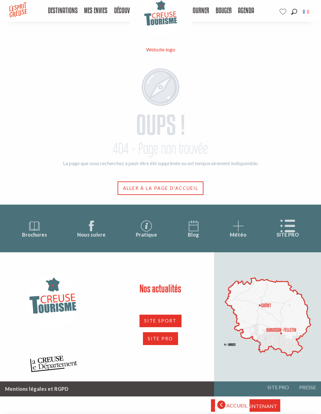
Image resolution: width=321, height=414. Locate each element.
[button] (294, 11)
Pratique (146, 229)
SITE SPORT (160, 320)
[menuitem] (63, 11)
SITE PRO (287, 229)
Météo (238, 229)
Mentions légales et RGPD (36, 389)
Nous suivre (91, 229)
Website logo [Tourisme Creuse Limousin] (160, 49)
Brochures (34, 229)
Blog (193, 229)
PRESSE (307, 387)
